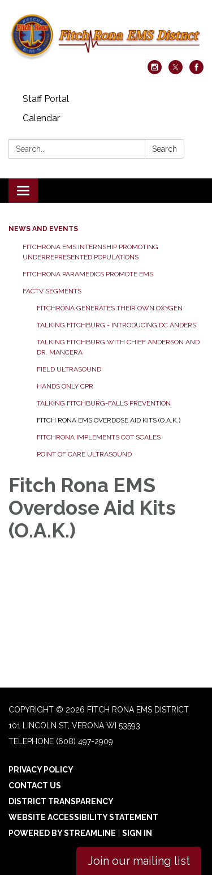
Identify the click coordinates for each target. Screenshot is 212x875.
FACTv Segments (52, 291)
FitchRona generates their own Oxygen (110, 308)
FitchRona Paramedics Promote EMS (88, 274)
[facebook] (196, 71)
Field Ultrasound (69, 369)
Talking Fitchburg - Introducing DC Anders (116, 325)
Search (164, 148)
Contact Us (34, 785)
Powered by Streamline (62, 833)
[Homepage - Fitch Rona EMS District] (106, 35)
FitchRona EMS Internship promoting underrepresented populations (90, 252)
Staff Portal (46, 98)
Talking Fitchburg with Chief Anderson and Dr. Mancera (118, 347)
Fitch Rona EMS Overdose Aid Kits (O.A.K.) (108, 420)
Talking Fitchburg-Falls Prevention (104, 403)
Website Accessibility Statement (83, 817)
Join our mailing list (139, 861)
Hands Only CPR (65, 386)
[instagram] (155, 71)
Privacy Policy (40, 769)
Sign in (137, 833)
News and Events (43, 229)
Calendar (41, 118)
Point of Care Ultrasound (84, 454)
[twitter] (175, 71)
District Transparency (61, 801)
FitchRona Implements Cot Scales (99, 437)
